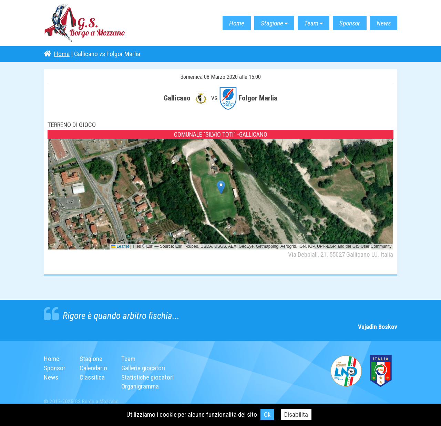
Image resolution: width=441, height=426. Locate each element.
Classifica (92, 377)
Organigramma (140, 386)
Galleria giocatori (143, 368)
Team (311, 23)
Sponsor (349, 23)
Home (236, 23)
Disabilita (296, 414)
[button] (221, 187)
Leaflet (120, 246)
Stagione (272, 23)
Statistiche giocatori (147, 377)
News (384, 23)
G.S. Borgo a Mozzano (85, 23)
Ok (267, 414)
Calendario (93, 368)
